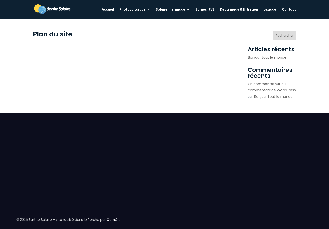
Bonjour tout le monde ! (268, 57)
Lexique (270, 10)
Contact (289, 10)
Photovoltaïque (133, 10)
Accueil (108, 10)
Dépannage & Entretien (239, 10)
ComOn (113, 219)
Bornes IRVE (204, 10)
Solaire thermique (170, 10)
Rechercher (285, 35)
